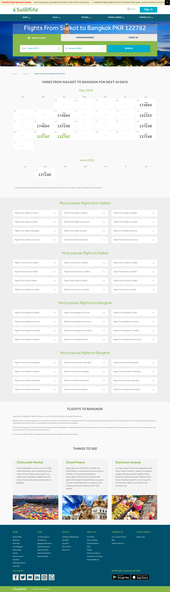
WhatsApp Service (19, 563)
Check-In (133, 38)
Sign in (148, 9)
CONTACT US (144, 18)
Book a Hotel (66, 547)
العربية (131, 9)
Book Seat (16, 540)
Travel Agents (115, 18)
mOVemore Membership (70, 537)
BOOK (25, 18)
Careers (89, 550)
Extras (85, 18)
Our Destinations (43, 537)
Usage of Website (93, 560)
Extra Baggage (18, 547)
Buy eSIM (65, 540)
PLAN (55, 18)
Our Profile (90, 537)
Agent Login (140, 537)
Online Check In (18, 556)
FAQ (113, 540)
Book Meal (16, 543)
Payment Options (43, 547)
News (89, 547)
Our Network (41, 540)
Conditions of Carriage (94, 556)
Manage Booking (85, 38)
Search (129, 49)
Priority (15, 553)
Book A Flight (17, 537)
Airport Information (44, 553)
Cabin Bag (16, 566)
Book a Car (65, 550)
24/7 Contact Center (119, 537)
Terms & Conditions (93, 553)
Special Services (42, 550)
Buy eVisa (65, 543)
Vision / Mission (92, 540)
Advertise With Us (118, 543)
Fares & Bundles (42, 556)
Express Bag (17, 550)
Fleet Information (93, 543)
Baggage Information (44, 543)
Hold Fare (16, 560)
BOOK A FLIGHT (37, 38)
